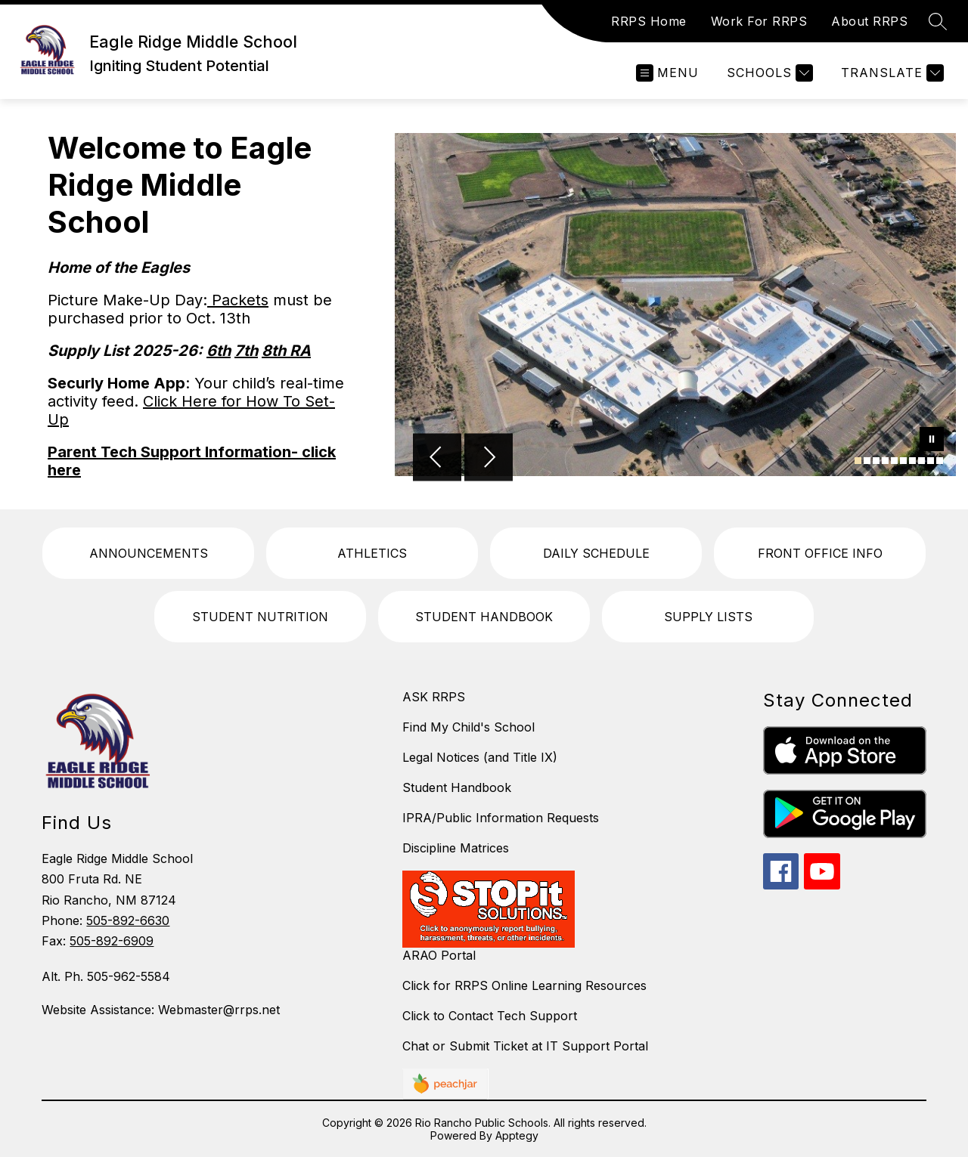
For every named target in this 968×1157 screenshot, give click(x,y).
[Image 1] (858, 460)
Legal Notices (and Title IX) (479, 757)
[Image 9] (930, 460)
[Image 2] (867, 460)
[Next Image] (488, 458)
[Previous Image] (437, 458)
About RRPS (869, 21)
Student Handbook (456, 787)
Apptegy (516, 1135)
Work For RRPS (759, 21)
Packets (237, 300)
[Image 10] (939, 460)
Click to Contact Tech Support (489, 1015)
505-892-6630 (127, 920)
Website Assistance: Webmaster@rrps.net (161, 1009)
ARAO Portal (439, 955)
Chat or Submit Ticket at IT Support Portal (525, 1045)
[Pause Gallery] (932, 440)
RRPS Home (649, 21)
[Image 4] (885, 460)
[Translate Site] (890, 72)
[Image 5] (894, 460)
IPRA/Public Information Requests (500, 817)
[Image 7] (912, 460)
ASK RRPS (433, 696)
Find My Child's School (468, 727)
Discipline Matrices (455, 847)
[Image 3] (876, 460)
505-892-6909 (112, 940)
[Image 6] (903, 460)
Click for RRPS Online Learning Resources (524, 985)
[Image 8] (921, 460)
